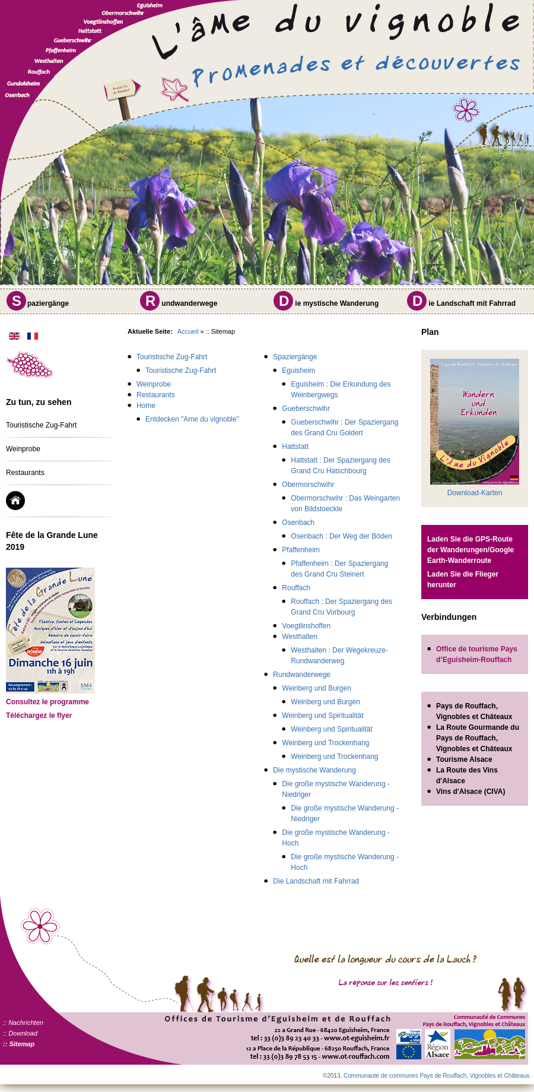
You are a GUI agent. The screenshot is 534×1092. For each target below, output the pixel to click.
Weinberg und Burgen (316, 688)
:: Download (20, 1033)
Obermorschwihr (308, 484)
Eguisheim (298, 370)
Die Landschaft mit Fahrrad (316, 881)
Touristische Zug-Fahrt (41, 425)
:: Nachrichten (23, 1022)
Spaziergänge (295, 357)
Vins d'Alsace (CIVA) (470, 791)
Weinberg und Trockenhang (325, 743)
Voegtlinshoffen (306, 626)
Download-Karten (475, 493)
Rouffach (296, 588)
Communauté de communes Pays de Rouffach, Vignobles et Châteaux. (437, 1075)
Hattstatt (295, 446)
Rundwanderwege (301, 674)
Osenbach (298, 522)
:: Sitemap (18, 1043)
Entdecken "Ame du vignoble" (192, 419)
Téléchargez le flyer (39, 715)
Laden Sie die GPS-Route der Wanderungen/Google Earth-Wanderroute (470, 550)
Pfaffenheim (301, 550)
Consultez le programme (47, 702)
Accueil (187, 331)
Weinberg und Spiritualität (322, 715)
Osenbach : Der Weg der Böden (341, 536)
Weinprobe (23, 449)
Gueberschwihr (306, 408)
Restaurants (25, 473)
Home (145, 405)
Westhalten (299, 636)
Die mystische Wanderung (314, 770)
